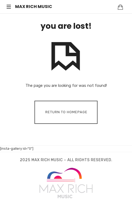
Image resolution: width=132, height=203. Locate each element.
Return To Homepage (66, 112)
